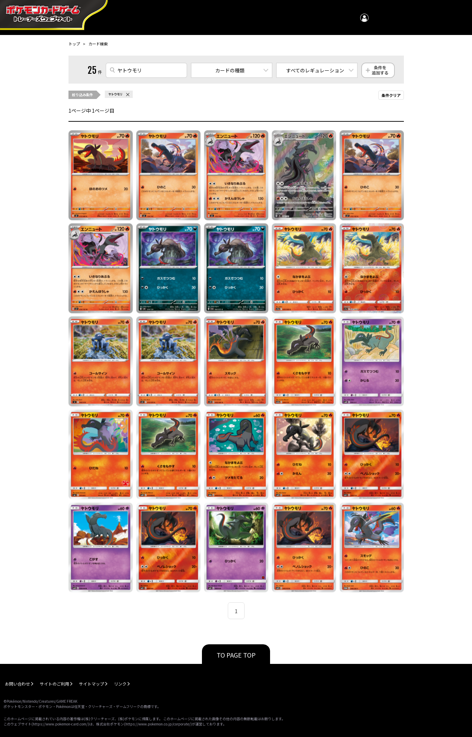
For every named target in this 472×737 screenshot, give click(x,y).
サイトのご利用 (54, 684)
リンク (120, 684)
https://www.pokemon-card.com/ (60, 724)
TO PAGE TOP (236, 654)
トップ (74, 44)
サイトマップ (91, 684)
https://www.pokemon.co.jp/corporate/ (157, 724)
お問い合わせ (17, 684)
